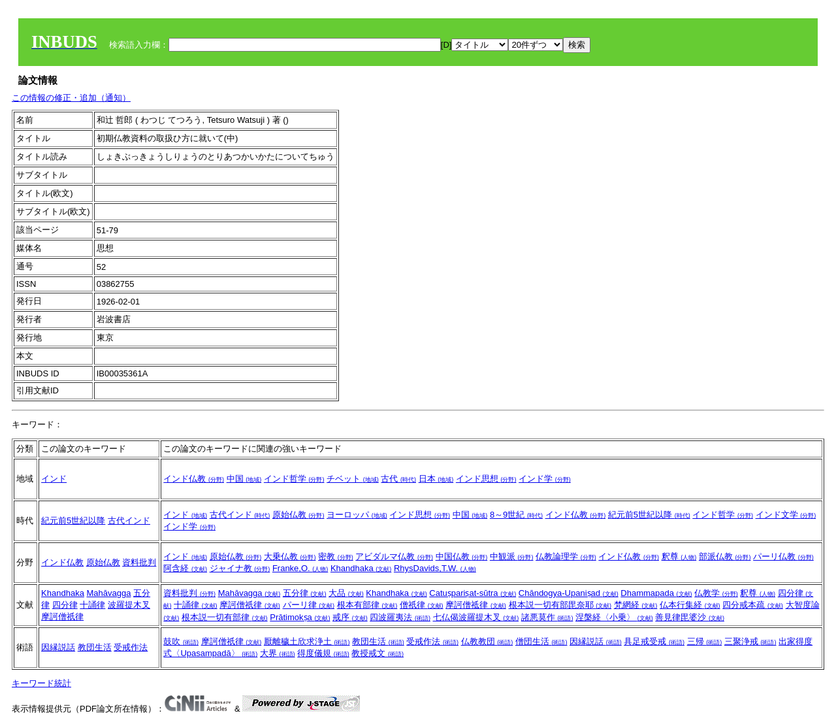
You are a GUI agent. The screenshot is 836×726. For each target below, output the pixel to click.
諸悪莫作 (547, 617)
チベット (353, 479)
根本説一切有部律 (225, 617)
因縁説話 (58, 647)
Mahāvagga (109, 593)
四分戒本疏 (752, 605)
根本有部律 (367, 605)
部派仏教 (725, 556)
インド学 (545, 479)
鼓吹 (181, 641)
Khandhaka (360, 568)
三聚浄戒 (750, 641)
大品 (346, 593)
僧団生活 (541, 641)
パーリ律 (309, 605)
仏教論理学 (566, 556)
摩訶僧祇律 (62, 616)
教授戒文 (377, 653)
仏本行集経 (690, 605)
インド (54, 479)
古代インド (129, 520)
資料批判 (139, 562)
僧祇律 (421, 605)
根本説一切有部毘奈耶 (560, 605)
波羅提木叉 (129, 605)
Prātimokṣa (300, 617)
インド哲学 (294, 479)
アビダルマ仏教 (394, 556)
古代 (398, 479)
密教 (335, 556)
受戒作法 (131, 647)
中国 (244, 479)
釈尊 (679, 556)
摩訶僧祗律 (475, 605)
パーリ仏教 (783, 556)
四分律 (65, 605)
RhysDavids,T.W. (435, 568)
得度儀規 (323, 653)
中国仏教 (462, 556)
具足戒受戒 (654, 641)
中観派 (512, 556)
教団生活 (95, 647)
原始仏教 (298, 515)
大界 (277, 653)
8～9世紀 (516, 515)
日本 (436, 479)
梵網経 (636, 605)
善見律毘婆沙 (689, 617)
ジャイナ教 (240, 568)
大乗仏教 (290, 556)
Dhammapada (656, 593)
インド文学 (786, 515)
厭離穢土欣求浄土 (307, 641)
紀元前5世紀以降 (73, 520)
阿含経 (185, 568)
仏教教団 (487, 641)
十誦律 (92, 605)
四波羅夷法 (400, 617)
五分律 (305, 593)
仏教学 (716, 593)
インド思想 (486, 479)
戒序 (350, 617)
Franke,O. (300, 568)
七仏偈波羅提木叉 (476, 617)
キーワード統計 (41, 683)
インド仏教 (193, 479)
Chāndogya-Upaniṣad (569, 593)
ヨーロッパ (357, 515)
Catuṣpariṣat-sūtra (472, 593)
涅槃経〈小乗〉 (614, 617)
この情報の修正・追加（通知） (71, 98)
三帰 (704, 641)
